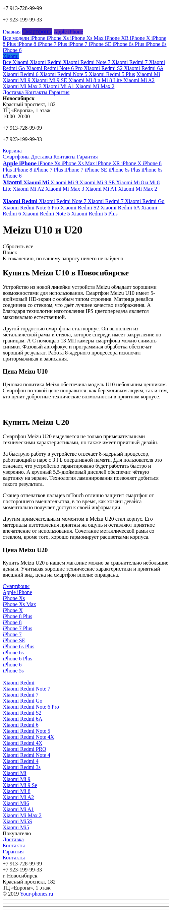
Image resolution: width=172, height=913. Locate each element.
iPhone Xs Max (86, 38)
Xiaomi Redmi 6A (143, 68)
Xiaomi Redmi (45, 62)
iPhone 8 (26, 44)
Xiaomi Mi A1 (58, 86)
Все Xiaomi (15, 62)
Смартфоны (37, 31)
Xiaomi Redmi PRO (24, 749)
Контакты (35, 92)
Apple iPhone (68, 32)
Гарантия (58, 92)
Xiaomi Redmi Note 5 (63, 74)
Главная (12, 32)
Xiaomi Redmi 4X (22, 743)
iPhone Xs (57, 38)
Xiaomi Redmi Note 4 (26, 755)
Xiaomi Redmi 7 (129, 62)
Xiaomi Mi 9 (17, 80)
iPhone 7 (77, 44)
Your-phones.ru (36, 894)
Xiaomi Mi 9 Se (20, 785)
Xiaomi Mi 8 (17, 791)
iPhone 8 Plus (17, 616)
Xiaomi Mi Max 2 (94, 86)
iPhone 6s (155, 44)
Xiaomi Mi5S (17, 821)
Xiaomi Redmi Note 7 (86, 62)
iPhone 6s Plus (127, 44)
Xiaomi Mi (148, 74)
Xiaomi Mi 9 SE (49, 80)
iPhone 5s (13, 670)
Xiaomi (11, 56)
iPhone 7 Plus (51, 44)
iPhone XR (116, 38)
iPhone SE (99, 44)
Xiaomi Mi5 (16, 827)
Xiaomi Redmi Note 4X (28, 737)
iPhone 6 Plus (17, 658)
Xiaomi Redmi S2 (102, 68)
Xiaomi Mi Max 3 (22, 86)
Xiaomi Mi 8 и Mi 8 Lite (94, 80)
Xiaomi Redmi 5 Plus (111, 74)
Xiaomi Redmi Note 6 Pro (53, 68)
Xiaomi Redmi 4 (21, 761)
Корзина (12, 150)
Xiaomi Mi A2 (138, 80)
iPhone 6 (12, 50)
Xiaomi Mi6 (16, 803)
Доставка (13, 92)
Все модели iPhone (24, 38)
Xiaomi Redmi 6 (21, 74)
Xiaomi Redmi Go (143, 201)
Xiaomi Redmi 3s (22, 767)
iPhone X (139, 38)
